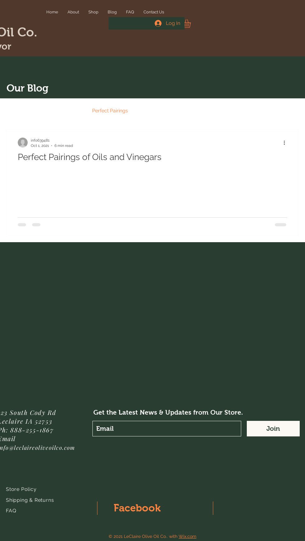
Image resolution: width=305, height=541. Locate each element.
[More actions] (286, 142)
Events (72, 111)
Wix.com (187, 536)
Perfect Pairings (110, 111)
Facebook (137, 508)
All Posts (16, 111)
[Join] (273, 428)
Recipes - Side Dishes (227, 111)
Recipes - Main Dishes (165, 111)
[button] (191, 23)
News (45, 111)
